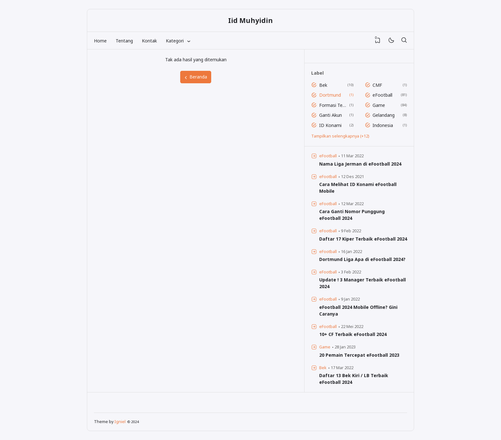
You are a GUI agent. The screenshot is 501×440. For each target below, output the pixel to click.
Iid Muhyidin (250, 20)
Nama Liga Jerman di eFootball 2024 (360, 164)
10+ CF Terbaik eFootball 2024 (353, 334)
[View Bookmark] (378, 40)
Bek (323, 85)
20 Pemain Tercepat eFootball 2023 (359, 355)
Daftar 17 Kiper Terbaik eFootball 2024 (363, 239)
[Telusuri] (404, 40)
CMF (377, 85)
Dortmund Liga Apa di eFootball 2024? (362, 259)
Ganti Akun (330, 115)
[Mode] (391, 41)
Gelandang (384, 115)
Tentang (124, 41)
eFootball (382, 95)
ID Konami (330, 125)
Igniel (120, 421)
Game (379, 105)
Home (100, 41)
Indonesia (383, 125)
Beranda (195, 77)
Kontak (149, 41)
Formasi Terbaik (333, 105)
